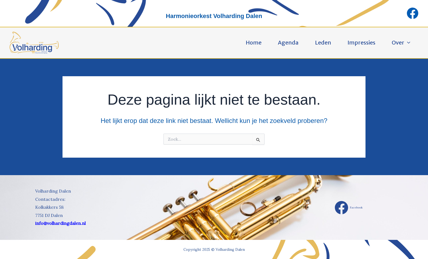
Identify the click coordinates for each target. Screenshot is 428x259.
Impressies (361, 42)
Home (253, 42)
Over (401, 42)
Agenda (288, 42)
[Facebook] (412, 13)
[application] (407, 42)
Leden (323, 42)
